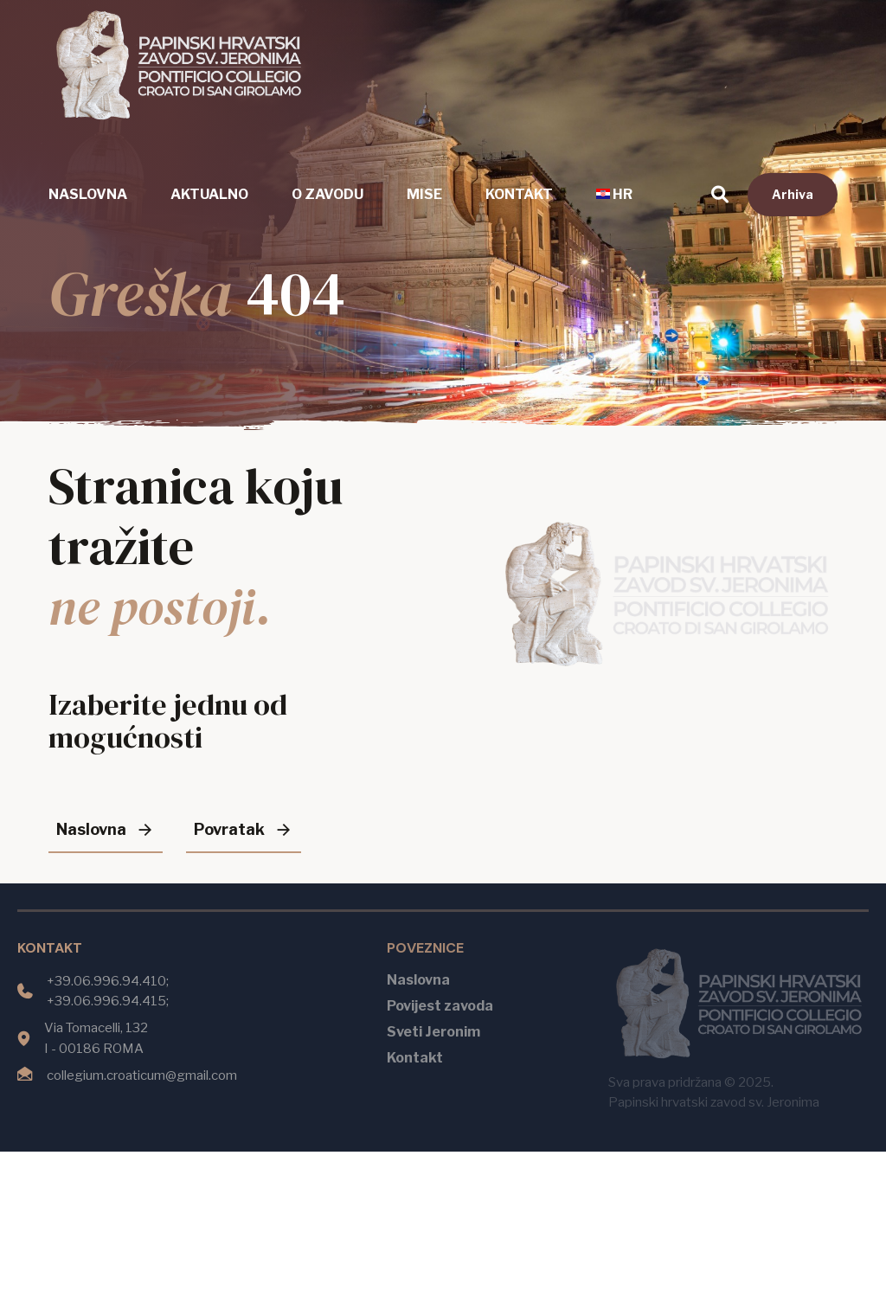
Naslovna (87, 194)
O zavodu (327, 194)
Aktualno (209, 194)
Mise (424, 194)
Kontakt (519, 194)
